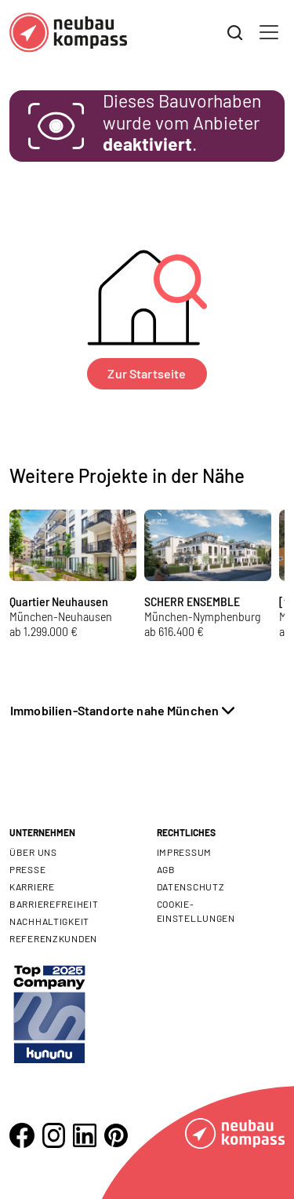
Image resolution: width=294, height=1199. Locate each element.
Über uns (33, 851)
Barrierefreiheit (54, 903)
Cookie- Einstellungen (196, 910)
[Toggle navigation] (269, 32)
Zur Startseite (146, 373)
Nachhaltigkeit (49, 921)
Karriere (32, 886)
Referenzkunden (53, 938)
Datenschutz (191, 886)
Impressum (184, 851)
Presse (27, 869)
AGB (166, 869)
